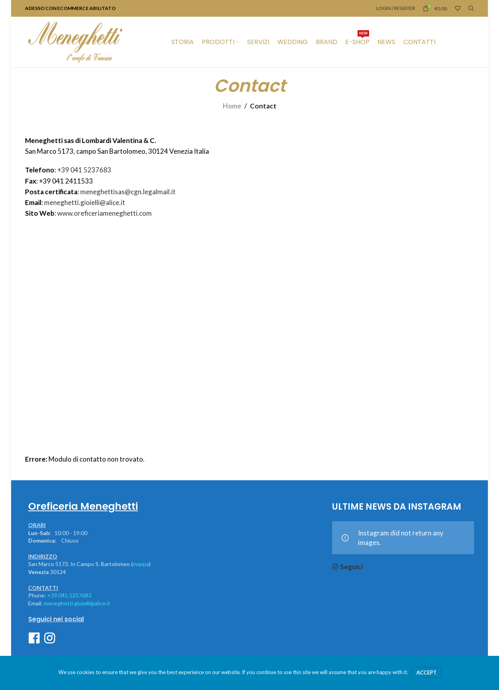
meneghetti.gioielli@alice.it (84, 202)
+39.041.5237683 (69, 595)
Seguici (351, 566)
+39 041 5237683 (84, 170)
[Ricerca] (471, 8)
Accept (426, 672)
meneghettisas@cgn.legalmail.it (128, 191)
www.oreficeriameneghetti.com (104, 213)
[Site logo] (75, 41)
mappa (141, 564)
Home (232, 106)
